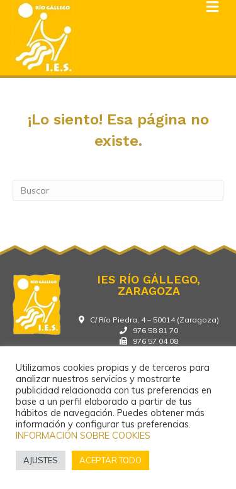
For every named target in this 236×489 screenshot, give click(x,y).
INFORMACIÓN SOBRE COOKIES (83, 435)
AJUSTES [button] (40, 460)
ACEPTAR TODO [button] (110, 460)
